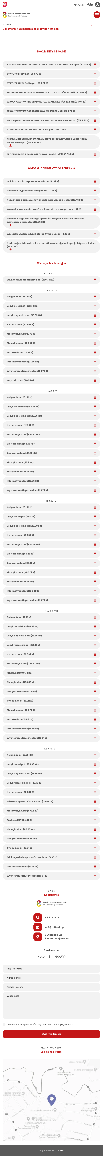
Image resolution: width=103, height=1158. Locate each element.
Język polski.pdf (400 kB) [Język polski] (51, 516)
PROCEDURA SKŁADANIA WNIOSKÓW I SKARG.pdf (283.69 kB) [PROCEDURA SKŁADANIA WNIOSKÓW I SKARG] (51, 154)
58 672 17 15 (21, 917)
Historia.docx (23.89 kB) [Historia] (51, 324)
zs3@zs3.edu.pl (24, 927)
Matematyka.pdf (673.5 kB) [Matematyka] (51, 810)
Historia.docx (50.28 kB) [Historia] (51, 792)
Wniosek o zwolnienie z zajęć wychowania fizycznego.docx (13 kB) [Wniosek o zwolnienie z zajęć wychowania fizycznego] (51, 209)
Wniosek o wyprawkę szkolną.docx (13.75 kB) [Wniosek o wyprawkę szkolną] (51, 190)
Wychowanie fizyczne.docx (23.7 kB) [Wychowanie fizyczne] (51, 371)
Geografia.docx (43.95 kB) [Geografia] (51, 453)
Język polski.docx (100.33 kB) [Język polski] (51, 406)
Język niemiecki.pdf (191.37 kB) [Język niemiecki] (51, 645)
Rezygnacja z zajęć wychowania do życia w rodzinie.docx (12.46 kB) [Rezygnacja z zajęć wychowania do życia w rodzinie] (51, 199)
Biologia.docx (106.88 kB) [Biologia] (51, 682)
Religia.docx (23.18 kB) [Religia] (51, 296)
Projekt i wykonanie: (51, 1151)
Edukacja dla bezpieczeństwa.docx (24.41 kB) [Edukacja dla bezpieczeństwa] (51, 857)
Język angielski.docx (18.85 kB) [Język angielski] (51, 315)
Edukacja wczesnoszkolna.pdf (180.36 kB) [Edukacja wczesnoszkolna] (51, 279)
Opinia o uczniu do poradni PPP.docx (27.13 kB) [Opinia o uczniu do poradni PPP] (51, 181)
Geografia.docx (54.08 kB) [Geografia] (51, 691)
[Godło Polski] (5, 4)
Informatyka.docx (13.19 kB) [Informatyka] (51, 866)
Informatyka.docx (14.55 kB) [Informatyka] (51, 728)
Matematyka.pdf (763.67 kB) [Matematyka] (51, 663)
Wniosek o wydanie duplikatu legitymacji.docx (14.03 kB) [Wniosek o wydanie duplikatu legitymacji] (51, 233)
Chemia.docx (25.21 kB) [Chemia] (51, 700)
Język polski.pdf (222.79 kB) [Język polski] (51, 305)
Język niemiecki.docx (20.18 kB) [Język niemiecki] (51, 782)
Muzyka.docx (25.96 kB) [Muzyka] (51, 471)
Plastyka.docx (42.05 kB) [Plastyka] (51, 343)
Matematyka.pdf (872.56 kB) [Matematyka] (51, 544)
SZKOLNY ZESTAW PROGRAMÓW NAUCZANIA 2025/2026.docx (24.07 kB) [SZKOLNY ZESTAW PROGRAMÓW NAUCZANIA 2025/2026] (51, 101)
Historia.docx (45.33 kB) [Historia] (51, 535)
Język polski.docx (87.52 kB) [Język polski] (51, 626)
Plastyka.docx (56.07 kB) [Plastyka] (51, 710)
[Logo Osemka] (16, 15)
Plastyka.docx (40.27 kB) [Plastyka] (51, 572)
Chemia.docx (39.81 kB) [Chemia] (51, 847)
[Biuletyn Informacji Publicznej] (90, 4)
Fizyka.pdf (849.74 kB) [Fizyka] (51, 672)
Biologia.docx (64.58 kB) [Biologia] (51, 443)
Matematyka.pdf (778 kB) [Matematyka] (51, 333)
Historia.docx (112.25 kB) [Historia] (51, 425)
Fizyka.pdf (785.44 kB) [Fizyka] (51, 820)
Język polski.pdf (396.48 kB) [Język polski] (51, 764)
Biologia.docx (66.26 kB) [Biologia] (51, 829)
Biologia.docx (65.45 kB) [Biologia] (51, 553)
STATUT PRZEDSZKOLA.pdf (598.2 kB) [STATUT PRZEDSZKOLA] (51, 83)
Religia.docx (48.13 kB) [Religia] (51, 617)
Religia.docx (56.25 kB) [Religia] (51, 755)
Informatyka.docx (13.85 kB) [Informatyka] (51, 481)
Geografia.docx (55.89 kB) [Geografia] (51, 838)
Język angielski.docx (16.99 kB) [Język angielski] (51, 525)
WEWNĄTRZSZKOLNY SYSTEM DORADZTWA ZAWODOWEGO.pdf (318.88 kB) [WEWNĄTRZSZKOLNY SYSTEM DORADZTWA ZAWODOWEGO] (51, 120)
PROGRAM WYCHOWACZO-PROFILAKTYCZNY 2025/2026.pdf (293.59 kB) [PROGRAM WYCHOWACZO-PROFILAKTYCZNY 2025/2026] (51, 92)
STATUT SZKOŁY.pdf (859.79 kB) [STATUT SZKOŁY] (51, 73)
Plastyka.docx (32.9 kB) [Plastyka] (51, 462)
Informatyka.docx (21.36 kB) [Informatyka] (51, 361)
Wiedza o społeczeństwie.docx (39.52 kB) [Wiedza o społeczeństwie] (51, 801)
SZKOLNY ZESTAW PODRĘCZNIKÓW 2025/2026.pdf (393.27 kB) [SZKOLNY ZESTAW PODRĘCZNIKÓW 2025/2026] (51, 111)
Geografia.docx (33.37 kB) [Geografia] (51, 563)
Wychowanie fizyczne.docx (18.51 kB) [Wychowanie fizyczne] (51, 738)
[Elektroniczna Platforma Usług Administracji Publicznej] (80, 5)
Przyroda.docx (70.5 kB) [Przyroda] (51, 380)
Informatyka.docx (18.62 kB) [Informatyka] (51, 590)
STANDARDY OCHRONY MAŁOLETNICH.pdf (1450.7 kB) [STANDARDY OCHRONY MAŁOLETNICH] (51, 129)
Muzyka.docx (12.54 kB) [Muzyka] (51, 352)
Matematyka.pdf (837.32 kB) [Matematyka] (51, 434)
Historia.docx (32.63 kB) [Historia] (51, 654)
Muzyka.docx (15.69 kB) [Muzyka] (51, 719)
